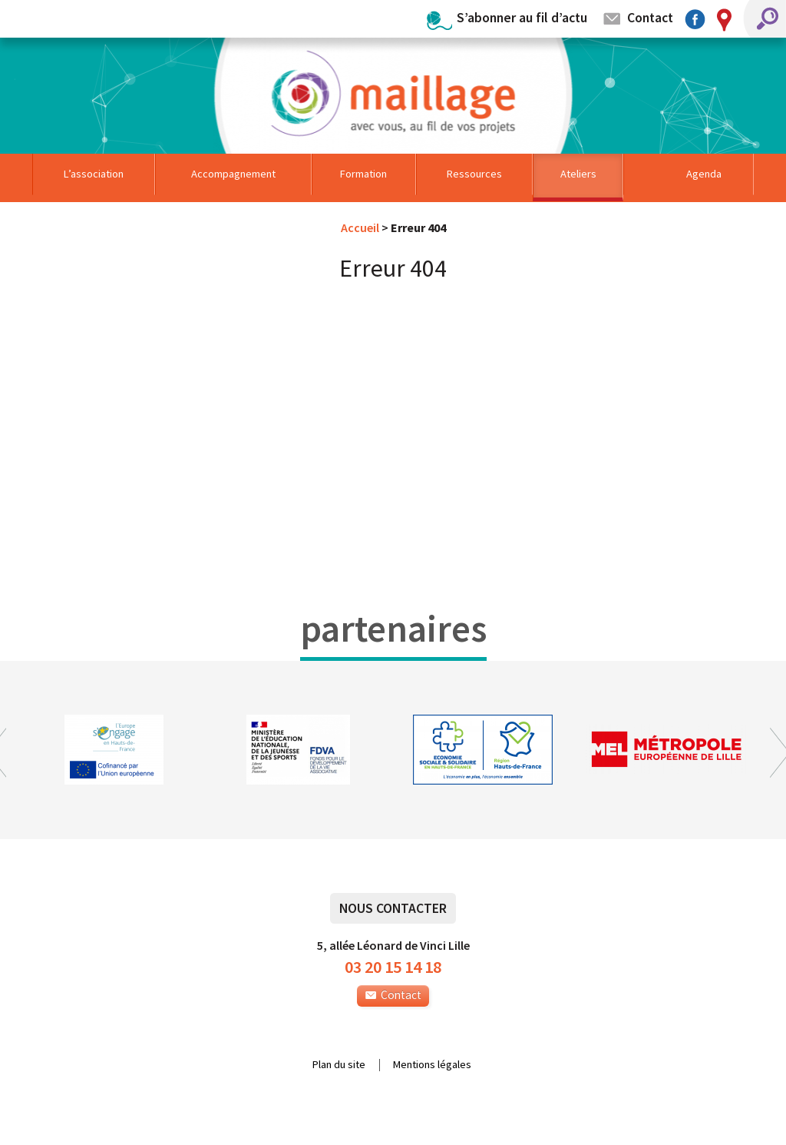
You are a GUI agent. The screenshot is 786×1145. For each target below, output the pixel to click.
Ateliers (578, 174)
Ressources (474, 174)
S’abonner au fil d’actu (522, 17)
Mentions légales (432, 1065)
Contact (650, 17)
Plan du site (338, 1065)
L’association (94, 174)
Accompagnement (233, 174)
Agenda (704, 174)
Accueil (360, 227)
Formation (363, 174)
